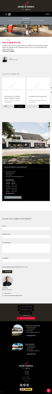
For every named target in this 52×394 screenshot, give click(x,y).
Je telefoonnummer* (6, 234)
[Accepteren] (26, 23)
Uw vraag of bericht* (6, 242)
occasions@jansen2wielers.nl (33, 350)
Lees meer (42, 20)
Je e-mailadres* (5, 258)
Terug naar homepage (8, 51)
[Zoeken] (3, 14)
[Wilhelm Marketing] (1, 391)
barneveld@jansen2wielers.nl (33, 332)
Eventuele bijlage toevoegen (8, 267)
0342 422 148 (9, 175)
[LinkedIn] (27, 385)
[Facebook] (21, 385)
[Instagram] (24, 385)
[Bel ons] (6, 14)
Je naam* (4, 226)
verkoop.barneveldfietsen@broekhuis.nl (15, 176)
